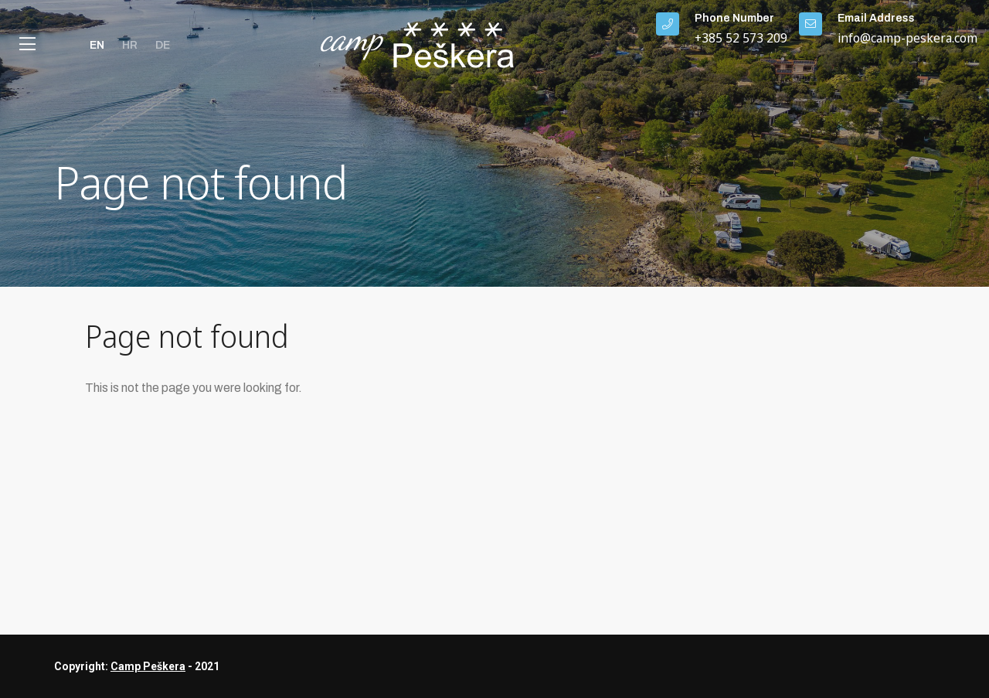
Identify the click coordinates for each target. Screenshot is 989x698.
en (97, 45)
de (162, 45)
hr (130, 45)
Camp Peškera (147, 666)
